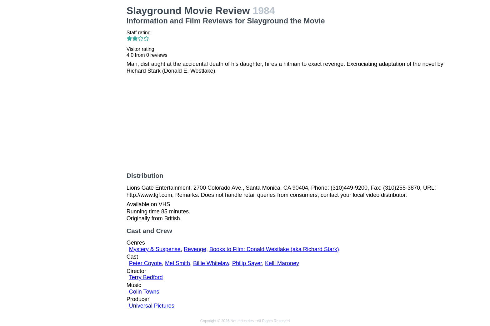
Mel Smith (177, 263)
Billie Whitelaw (211, 263)
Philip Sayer (247, 263)
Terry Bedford (146, 277)
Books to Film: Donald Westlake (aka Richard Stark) (274, 249)
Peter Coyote (145, 263)
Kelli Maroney (282, 263)
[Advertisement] (85, 98)
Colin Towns (144, 292)
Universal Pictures (151, 306)
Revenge (195, 249)
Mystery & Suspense (155, 249)
